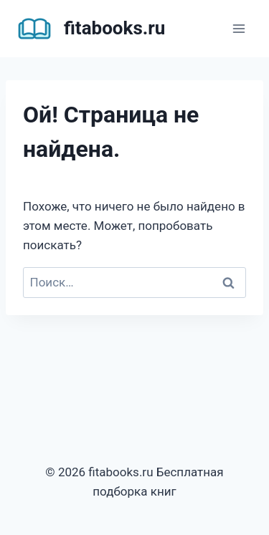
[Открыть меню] (238, 28)
